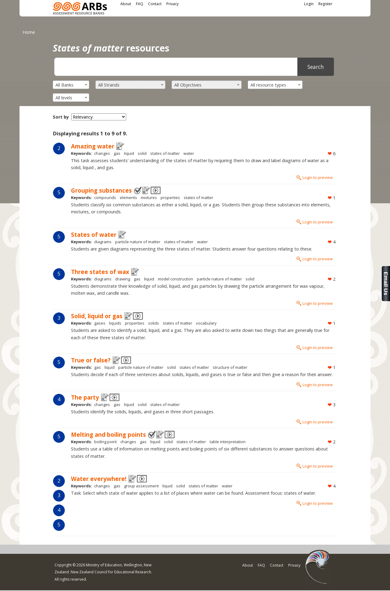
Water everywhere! (98, 478)
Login (309, 3)
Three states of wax (100, 272)
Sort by (61, 117)
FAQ (139, 3)
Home (29, 32)
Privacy (172, 3)
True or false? (91, 360)
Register (325, 3)
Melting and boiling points (108, 434)
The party (85, 397)
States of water (93, 234)
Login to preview (318, 177)
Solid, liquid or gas (96, 316)
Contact (154, 3)
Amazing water (92, 146)
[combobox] (71, 84)
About (125, 3)
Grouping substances (101, 190)
